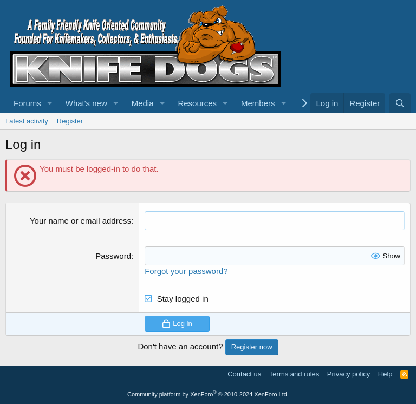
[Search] (400, 103)
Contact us (244, 374)
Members (258, 103)
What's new (86, 103)
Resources (197, 103)
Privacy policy (348, 374)
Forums (27, 103)
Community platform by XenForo (208, 394)
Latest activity (26, 121)
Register (70, 121)
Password (113, 255)
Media (143, 103)
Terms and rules (294, 374)
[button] (49, 103)
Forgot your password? (186, 271)
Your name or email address (80, 220)
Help (385, 374)
